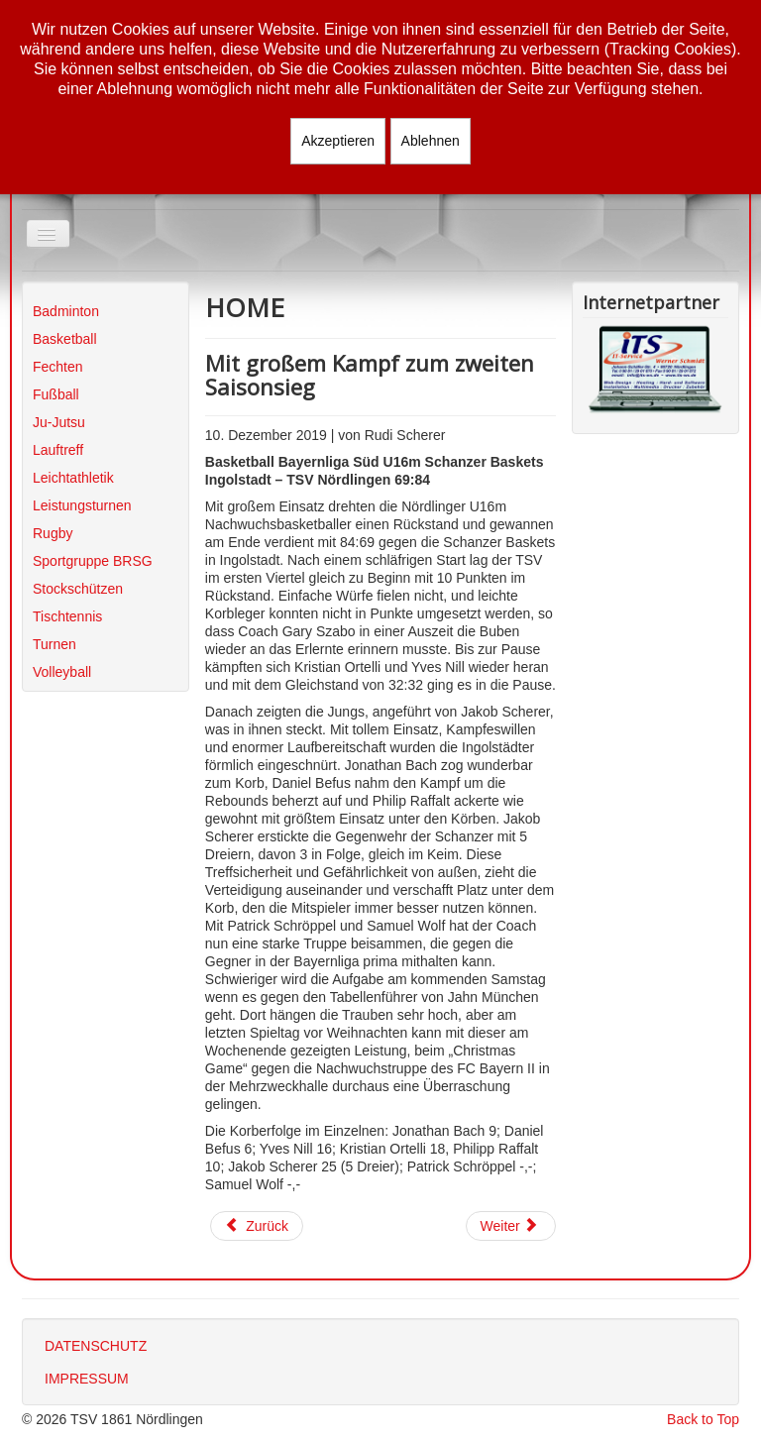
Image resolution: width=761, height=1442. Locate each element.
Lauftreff (58, 450)
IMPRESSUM (87, 1379)
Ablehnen (430, 141)
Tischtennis (67, 616)
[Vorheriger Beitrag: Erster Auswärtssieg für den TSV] (256, 1226)
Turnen (54, 644)
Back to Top (703, 1419)
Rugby (52, 533)
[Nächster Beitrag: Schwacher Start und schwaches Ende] (511, 1226)
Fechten (58, 367)
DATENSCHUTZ (96, 1346)
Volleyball (62, 672)
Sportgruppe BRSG (93, 561)
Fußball (56, 394)
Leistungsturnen (82, 505)
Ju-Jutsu (59, 422)
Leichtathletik (73, 478)
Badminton (66, 311)
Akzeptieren (338, 141)
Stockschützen (78, 589)
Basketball (65, 339)
